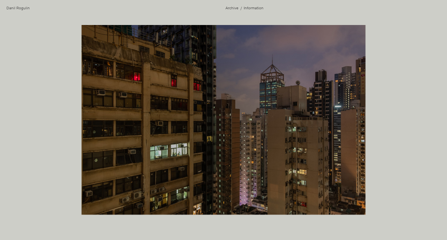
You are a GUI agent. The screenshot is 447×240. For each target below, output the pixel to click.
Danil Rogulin (18, 8)
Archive (232, 8)
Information (253, 8)
